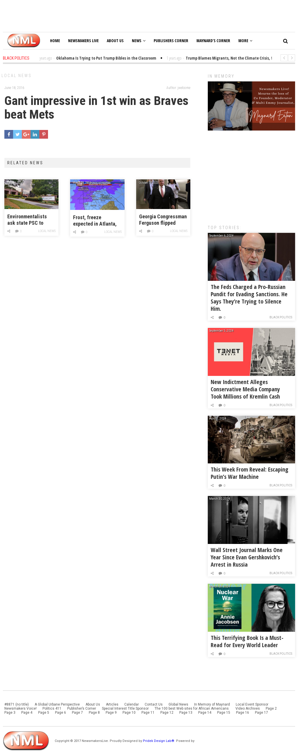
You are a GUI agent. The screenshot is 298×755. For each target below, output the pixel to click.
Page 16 (242, 713)
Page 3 (9, 713)
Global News (178, 704)
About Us (115, 40)
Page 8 (94, 713)
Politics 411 (51, 708)
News (139, 40)
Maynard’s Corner (213, 40)
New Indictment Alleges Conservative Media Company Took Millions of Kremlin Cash (245, 389)
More (245, 40)
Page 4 (26, 713)
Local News (16, 75)
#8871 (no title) (16, 704)
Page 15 (223, 713)
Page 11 (148, 713)
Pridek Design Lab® (159, 741)
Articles (112, 704)
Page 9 (111, 713)
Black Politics (280, 317)
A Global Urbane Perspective (57, 704)
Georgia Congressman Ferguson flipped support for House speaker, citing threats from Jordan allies (163, 219)
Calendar (131, 704)
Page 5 (43, 713)
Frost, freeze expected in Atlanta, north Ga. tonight (95, 220)
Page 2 (271, 708)
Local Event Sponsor (252, 704)
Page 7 (77, 713)
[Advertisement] (251, 174)
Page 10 (129, 713)
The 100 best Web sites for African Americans (192, 708)
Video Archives (247, 708)
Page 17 (261, 713)
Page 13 (185, 713)
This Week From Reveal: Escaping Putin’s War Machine (249, 473)
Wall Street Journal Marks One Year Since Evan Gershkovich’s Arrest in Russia (247, 557)
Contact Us (154, 704)
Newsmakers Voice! (20, 708)
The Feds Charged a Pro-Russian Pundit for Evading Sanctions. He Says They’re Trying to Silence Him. (249, 298)
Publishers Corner (171, 40)
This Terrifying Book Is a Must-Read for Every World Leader (247, 641)
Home (55, 40)
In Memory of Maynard (212, 704)
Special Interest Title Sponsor (125, 708)
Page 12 (166, 713)
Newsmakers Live (83, 40)
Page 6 (60, 713)
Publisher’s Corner (81, 708)
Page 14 (204, 713)
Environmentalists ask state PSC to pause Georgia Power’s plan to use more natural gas (28, 219)
